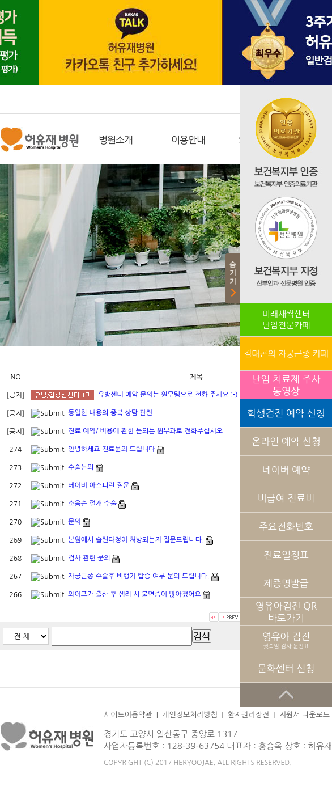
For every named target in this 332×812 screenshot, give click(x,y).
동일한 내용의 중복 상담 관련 (110, 412)
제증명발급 (286, 583)
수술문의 (80, 467)
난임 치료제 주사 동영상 (286, 385)
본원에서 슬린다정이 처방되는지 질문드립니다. (135, 539)
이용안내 (188, 140)
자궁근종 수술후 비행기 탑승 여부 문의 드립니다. (138, 576)
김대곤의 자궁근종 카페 (286, 353)
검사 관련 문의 (89, 558)
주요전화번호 (286, 526)
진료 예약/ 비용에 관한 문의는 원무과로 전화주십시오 (145, 431)
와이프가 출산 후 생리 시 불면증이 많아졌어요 (134, 594)
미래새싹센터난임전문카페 (286, 319)
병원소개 (116, 140)
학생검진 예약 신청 (286, 413)
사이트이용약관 (128, 714)
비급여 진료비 (286, 498)
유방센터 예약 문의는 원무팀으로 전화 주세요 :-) (168, 394)
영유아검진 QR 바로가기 (286, 612)
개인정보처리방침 (190, 714)
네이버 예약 (286, 470)
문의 (74, 521)
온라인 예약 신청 (286, 441)
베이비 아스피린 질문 (98, 485)
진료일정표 (286, 555)
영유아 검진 (286, 641)
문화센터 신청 (286, 668)
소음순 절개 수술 (92, 503)
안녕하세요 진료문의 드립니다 (111, 449)
